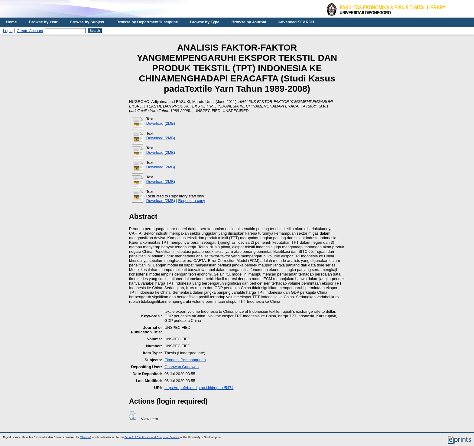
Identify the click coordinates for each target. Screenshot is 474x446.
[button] (132, 415)
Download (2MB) (160, 123)
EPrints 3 (85, 437)
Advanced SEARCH (296, 22)
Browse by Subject (87, 22)
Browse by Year (43, 22)
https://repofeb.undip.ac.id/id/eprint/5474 (198, 387)
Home (11, 22)
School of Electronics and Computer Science (152, 437)
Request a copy (191, 200)
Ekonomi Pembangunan (185, 360)
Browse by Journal (249, 22)
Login (7, 30)
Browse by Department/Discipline (147, 22)
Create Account (30, 30)
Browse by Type (204, 22)
